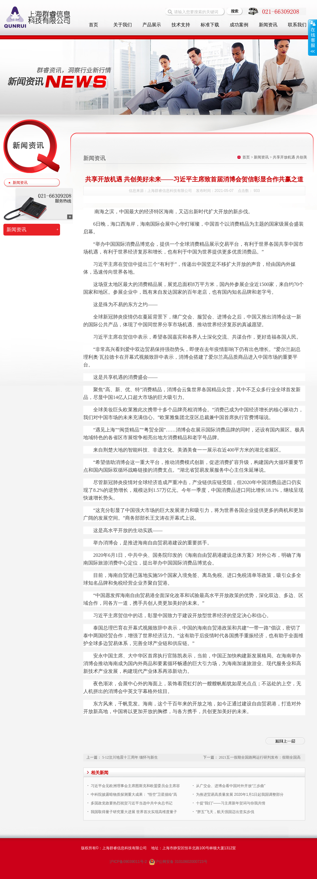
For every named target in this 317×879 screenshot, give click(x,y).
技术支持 (181, 24)
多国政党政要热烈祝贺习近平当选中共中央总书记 (131, 803)
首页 (93, 24)
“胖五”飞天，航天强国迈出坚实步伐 (225, 812)
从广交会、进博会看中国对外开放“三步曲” (230, 786)
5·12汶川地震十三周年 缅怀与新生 (130, 757)
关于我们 (122, 24)
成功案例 (239, 24)
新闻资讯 (268, 24)
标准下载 (210, 24)
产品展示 (151, 24)
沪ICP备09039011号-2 (129, 862)
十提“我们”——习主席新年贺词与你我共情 (230, 803)
